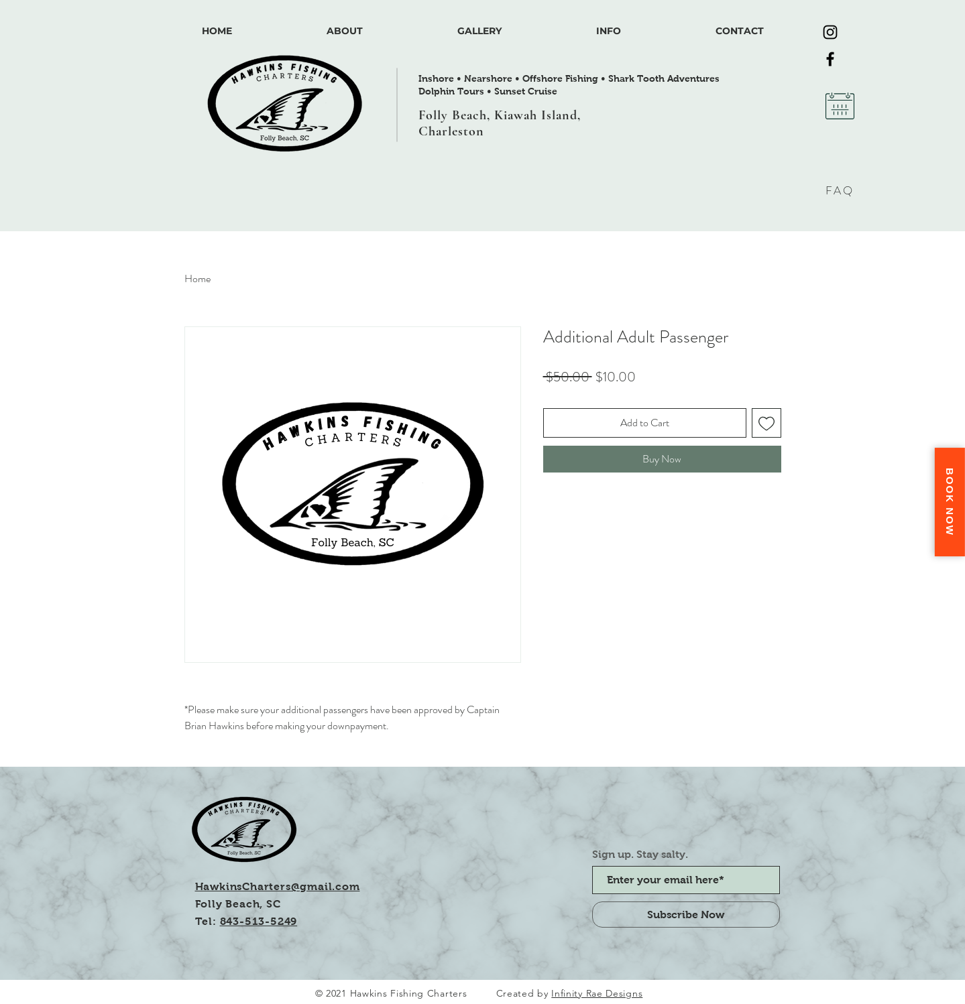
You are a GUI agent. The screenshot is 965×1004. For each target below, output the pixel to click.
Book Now (950, 502)
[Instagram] (830, 32)
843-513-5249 (259, 921)
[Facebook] (830, 59)
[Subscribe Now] (686, 914)
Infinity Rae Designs (596, 993)
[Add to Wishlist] (766, 423)
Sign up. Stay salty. (640, 854)
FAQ (840, 190)
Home (197, 278)
